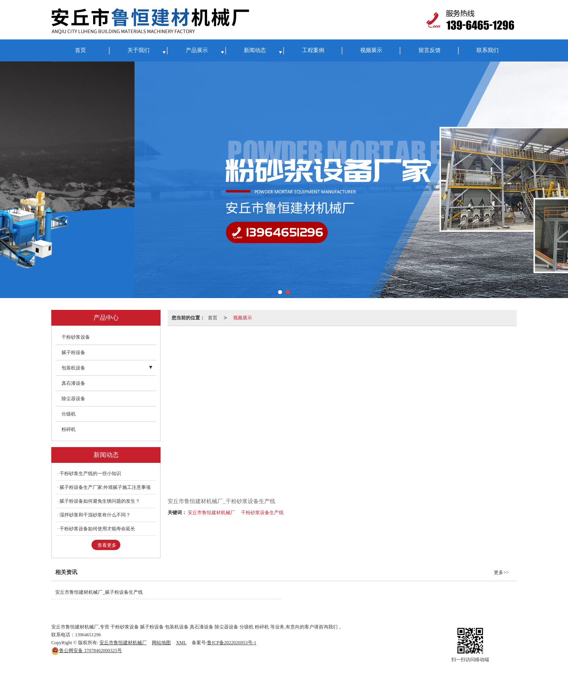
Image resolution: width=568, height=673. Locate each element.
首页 (80, 50)
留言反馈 (430, 50)
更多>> (501, 572)
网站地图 (161, 642)
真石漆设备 (73, 383)
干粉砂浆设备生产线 (262, 512)
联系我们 (487, 50)
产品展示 (197, 50)
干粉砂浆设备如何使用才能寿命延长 (97, 528)
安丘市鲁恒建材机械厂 (211, 512)
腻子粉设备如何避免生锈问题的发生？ (100, 501)
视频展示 (371, 50)
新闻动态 (255, 50)
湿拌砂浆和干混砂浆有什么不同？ (95, 515)
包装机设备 (73, 368)
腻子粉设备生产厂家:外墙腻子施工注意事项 (105, 487)
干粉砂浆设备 (76, 337)
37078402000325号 (86, 650)
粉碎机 (69, 429)
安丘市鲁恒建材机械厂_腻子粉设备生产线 (99, 592)
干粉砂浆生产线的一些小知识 (90, 473)
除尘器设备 (73, 398)
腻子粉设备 (73, 352)
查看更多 (106, 545)
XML (181, 642)
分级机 (69, 414)
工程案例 (313, 50)
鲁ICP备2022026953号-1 (231, 642)
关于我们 (138, 50)
